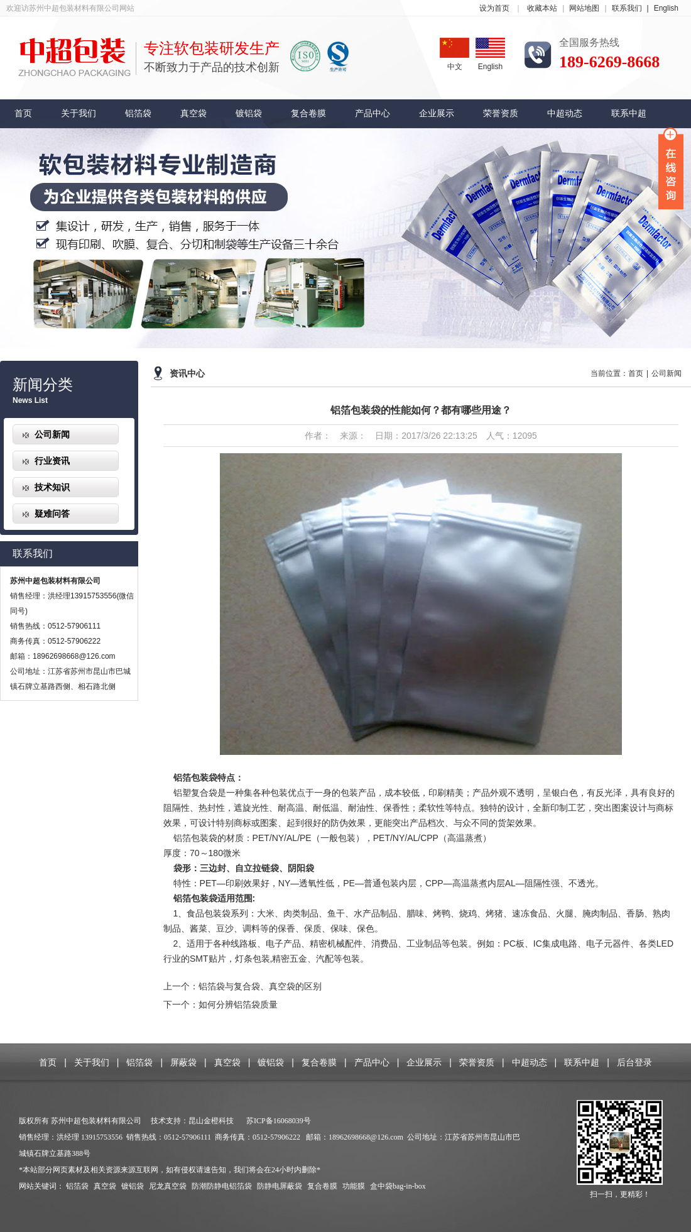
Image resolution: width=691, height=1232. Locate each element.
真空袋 (193, 113)
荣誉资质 (500, 113)
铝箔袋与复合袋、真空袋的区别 (260, 986)
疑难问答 (52, 514)
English (666, 8)
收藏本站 (542, 8)
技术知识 (52, 487)
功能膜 (353, 1186)
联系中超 (628, 113)
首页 (23, 113)
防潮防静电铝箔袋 (223, 1186)
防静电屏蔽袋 (279, 1186)
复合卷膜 (308, 113)
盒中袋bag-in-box (398, 1186)
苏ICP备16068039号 (278, 1120)
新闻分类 (43, 385)
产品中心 (372, 113)
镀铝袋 (249, 113)
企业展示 (436, 113)
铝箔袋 (138, 113)
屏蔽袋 (183, 1062)
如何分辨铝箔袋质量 (238, 1004)
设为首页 (494, 8)
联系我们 (633, 8)
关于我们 (78, 113)
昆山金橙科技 (211, 1120)
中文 (454, 54)
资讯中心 (187, 373)
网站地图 (584, 8)
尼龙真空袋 (168, 1186)
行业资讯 (52, 461)
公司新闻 (52, 434)
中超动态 (564, 113)
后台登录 (634, 1062)
